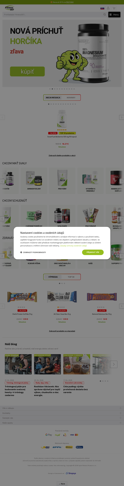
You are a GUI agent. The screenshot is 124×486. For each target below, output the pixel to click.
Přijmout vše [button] (93, 252)
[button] (33, 252)
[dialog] (62, 243)
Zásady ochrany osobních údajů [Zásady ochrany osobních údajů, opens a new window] (73, 245)
